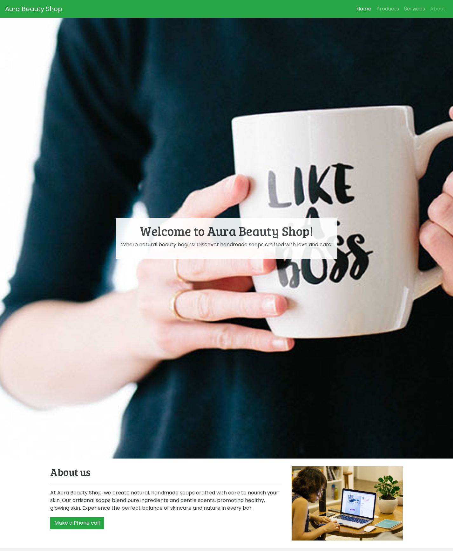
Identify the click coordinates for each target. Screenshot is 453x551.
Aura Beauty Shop (33, 8)
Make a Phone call (77, 523)
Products (387, 8)
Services (414, 8)
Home (365, 8)
